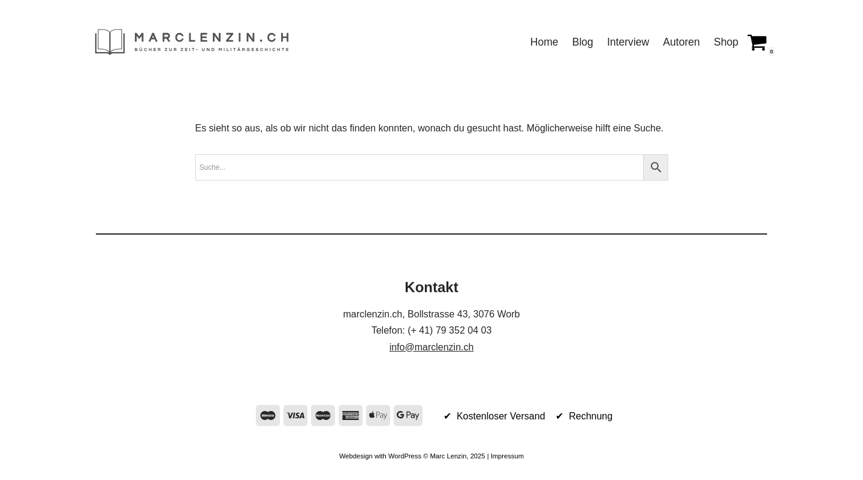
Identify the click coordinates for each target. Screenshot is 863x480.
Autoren (681, 42)
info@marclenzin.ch (432, 347)
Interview (628, 42)
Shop (726, 42)
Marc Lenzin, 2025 (457, 456)
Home (544, 42)
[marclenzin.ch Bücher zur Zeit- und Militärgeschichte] (192, 42)
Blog (582, 42)
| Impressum (504, 456)
